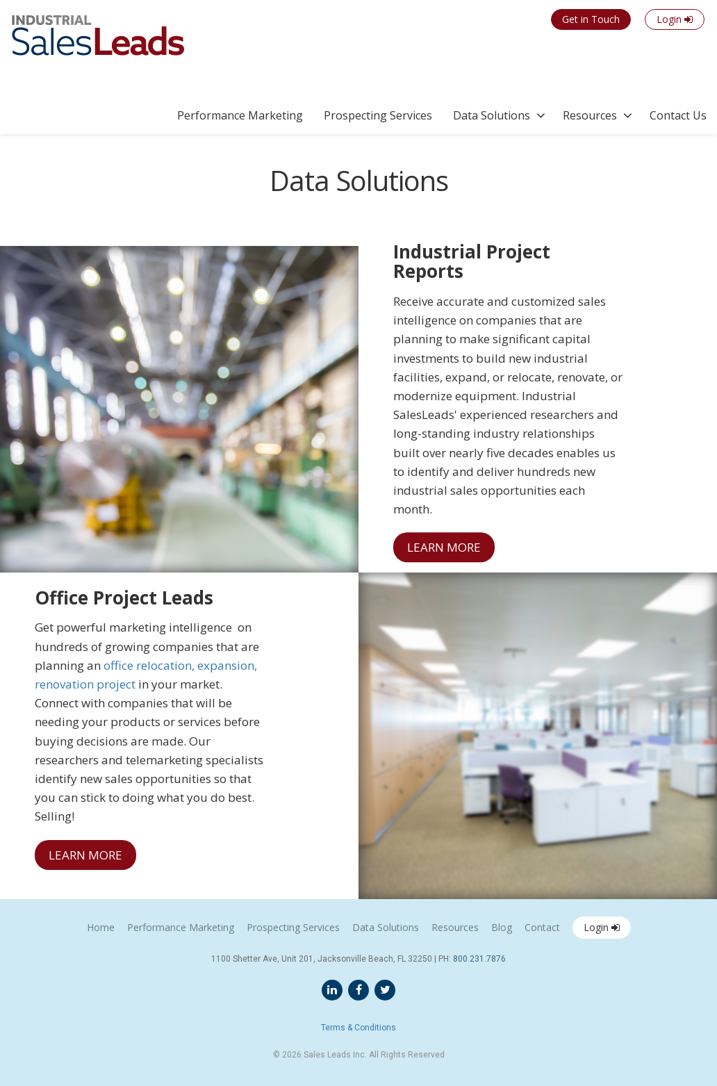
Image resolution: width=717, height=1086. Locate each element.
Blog (501, 927)
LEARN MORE (444, 547)
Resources (590, 115)
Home (101, 927)
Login (602, 927)
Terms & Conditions (358, 1027)
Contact (542, 927)
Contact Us (678, 115)
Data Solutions (491, 115)
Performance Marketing (240, 115)
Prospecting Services (378, 115)
